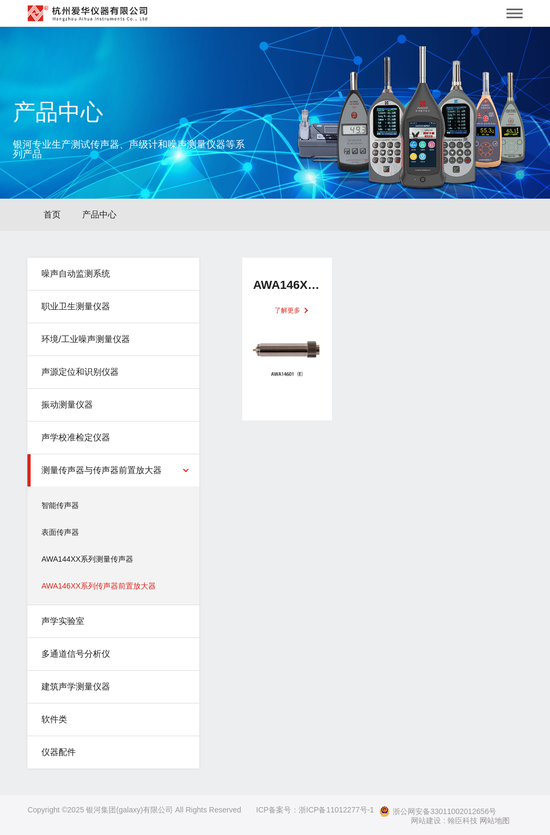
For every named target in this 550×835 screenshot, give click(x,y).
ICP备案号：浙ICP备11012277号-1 (315, 810)
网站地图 (495, 820)
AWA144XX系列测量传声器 (87, 559)
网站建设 (426, 820)
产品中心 (99, 214)
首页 (52, 214)
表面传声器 (60, 532)
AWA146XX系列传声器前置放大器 (98, 586)
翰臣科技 (462, 820)
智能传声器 (60, 505)
